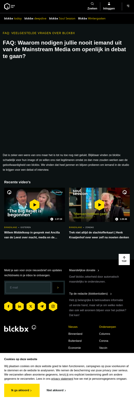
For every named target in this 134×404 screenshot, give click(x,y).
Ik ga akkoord (22, 390)
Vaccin (103, 347)
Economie (74, 347)
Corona (103, 340)
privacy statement (62, 378)
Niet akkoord (57, 390)
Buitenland (75, 340)
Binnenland (75, 333)
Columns (104, 333)
